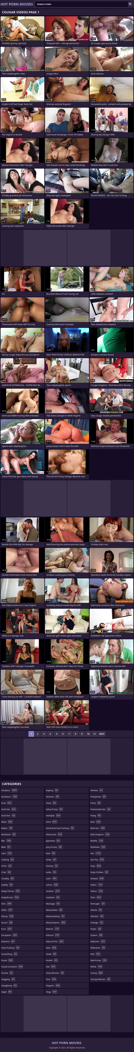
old (51, 966)
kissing (52, 866)
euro (6, 929)
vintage (97, 922)
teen (96, 897)
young (96, 973)
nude (51, 954)
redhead (98, 847)
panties (96, 790)
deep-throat (10, 891)
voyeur (96, 935)
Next (102, 733)
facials (7, 973)
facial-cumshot (12, 966)
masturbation (56, 922)
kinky (51, 859)
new (51, 948)
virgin (96, 929)
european (9, 935)
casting (7, 859)
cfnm (6, 866)
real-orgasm (100, 834)
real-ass (97, 828)
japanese (53, 841)
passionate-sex (100, 809)
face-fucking (10, 948)
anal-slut (8, 815)
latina (52, 885)
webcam (98, 941)
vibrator (97, 916)
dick (6, 903)
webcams (98, 948)
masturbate (54, 910)
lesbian (53, 891)
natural (53, 935)
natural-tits (55, 941)
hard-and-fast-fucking (60, 828)
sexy (95, 866)
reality (97, 841)
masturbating (55, 916)
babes (7, 828)
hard (51, 822)
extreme (8, 941)
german (53, 796)
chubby (7, 878)
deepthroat (10, 897)
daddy (7, 885)
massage (53, 903)
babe (7, 822)
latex (51, 872)
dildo (7, 910)
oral (51, 979)
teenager (97, 903)
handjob (53, 815)
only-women (55, 973)
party (95, 803)
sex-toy (97, 859)
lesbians (53, 897)
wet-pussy (98, 960)
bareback (8, 834)
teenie (96, 910)
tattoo (96, 891)
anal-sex (8, 809)
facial (7, 960)
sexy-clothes (99, 872)
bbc (6, 841)
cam (6, 853)
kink (51, 853)
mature (53, 929)
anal (6, 803)
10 (88, 733)
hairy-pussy (54, 809)
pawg (95, 815)
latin (51, 878)
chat (6, 872)
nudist (52, 960)
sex (95, 853)
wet (95, 954)
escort (7, 922)
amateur (9, 790)
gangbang (9, 985)
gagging (8, 979)
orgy (51, 992)
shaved (97, 878)
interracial (54, 834)
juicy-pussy (54, 847)
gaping (52, 790)
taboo (96, 885)
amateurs (9, 796)
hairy (51, 803)
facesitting (9, 954)
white (96, 966)
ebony (7, 916)
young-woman (100, 979)
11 (94, 733)
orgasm (53, 985)
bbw (6, 847)
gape (6, 992)
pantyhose (98, 796)
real (95, 822)
